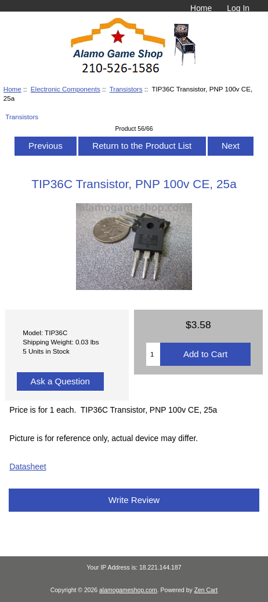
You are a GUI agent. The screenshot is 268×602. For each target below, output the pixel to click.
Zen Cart (206, 590)
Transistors (126, 89)
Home (201, 8)
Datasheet (27, 466)
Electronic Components (65, 89)
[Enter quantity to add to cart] (153, 354)
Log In (238, 8)
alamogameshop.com (128, 590)
